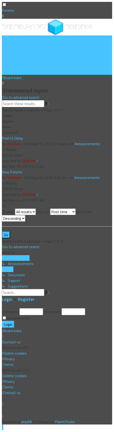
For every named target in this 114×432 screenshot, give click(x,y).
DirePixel (13, 144)
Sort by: (56, 212)
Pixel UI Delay (12, 138)
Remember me (18, 318)
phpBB (27, 421)
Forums (8, 10)
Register (26, 299)
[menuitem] (17, 44)
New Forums (12, 172)
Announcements (87, 144)
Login (7, 299)
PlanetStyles (65, 421)
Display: (19, 212)
